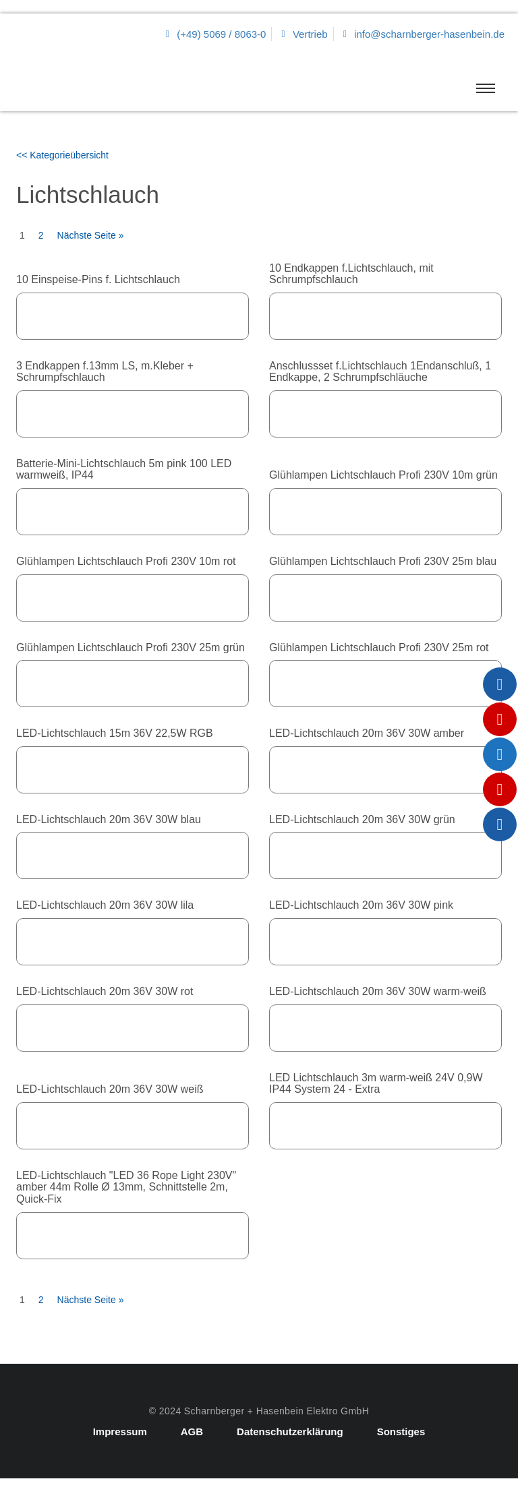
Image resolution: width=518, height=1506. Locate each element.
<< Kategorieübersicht (62, 155)
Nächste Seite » (90, 235)
